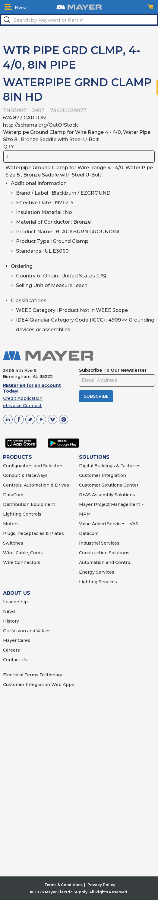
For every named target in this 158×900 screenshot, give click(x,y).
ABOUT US (16, 593)
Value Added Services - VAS (108, 523)
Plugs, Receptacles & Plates (33, 533)
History (11, 621)
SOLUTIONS (94, 457)
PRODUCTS (17, 457)
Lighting (12, 514)
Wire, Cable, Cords (23, 552)
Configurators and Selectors (33, 465)
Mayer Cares (16, 640)
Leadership (15, 601)
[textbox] (79, 19)
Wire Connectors (21, 562)
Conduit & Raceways (25, 475)
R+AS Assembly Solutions (107, 494)
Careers (11, 650)
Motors (11, 523)
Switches (13, 543)
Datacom (89, 533)
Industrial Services (99, 543)
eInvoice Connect (22, 405)
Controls (31, 514)
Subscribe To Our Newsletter (113, 370)
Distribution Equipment (29, 504)
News (9, 611)
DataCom (13, 494)
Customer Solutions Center (108, 485)
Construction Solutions (104, 552)
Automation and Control (105, 562)
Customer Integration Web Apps (38, 684)
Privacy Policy (101, 884)
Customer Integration (102, 475)
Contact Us (15, 659)
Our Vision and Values (27, 630)
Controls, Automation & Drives (36, 485)
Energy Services (96, 572)
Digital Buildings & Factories (110, 465)
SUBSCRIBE (96, 396)
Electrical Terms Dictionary (32, 675)
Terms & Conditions (63, 884)
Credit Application (23, 398)
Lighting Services (98, 581)
